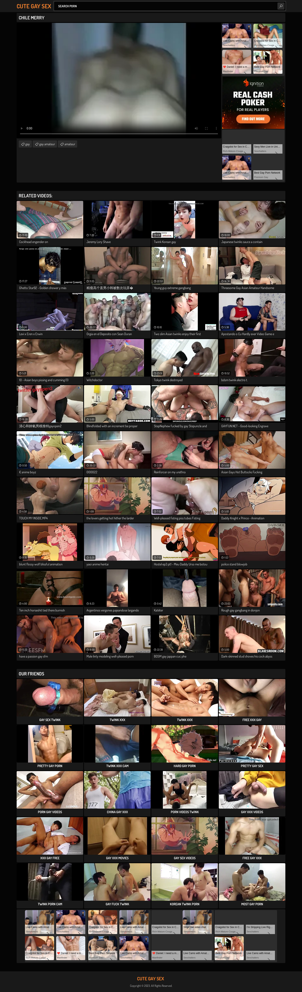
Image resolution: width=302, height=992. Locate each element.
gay (27, 144)
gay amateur (47, 144)
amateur (69, 144)
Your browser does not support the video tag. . (119, 80)
